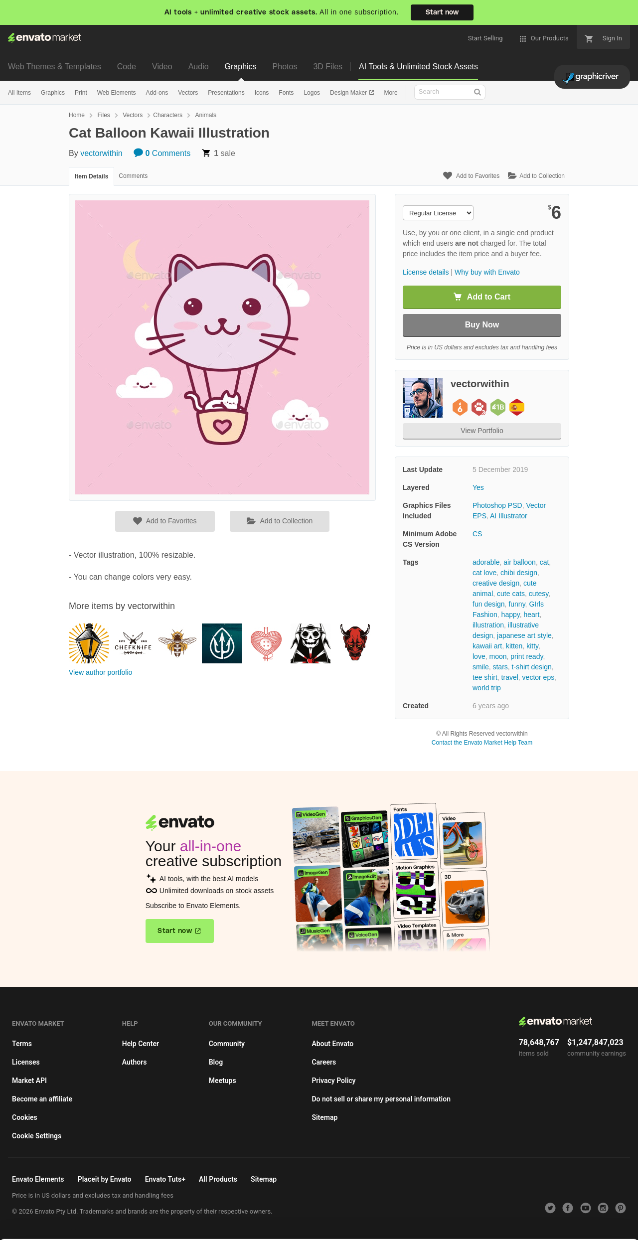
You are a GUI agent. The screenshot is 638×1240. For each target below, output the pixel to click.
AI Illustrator (508, 516)
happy (510, 615)
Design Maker (349, 92)
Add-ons (157, 92)
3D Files (327, 66)
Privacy (239, 1227)
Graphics (241, 66)
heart (531, 615)
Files (103, 115)
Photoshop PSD (497, 505)
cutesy (538, 594)
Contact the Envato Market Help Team (482, 742)
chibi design (518, 573)
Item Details (91, 176)
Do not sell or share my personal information (381, 1099)
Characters (167, 115)
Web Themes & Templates (54, 66)
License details (426, 272)
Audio (198, 66)
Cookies (24, 1117)
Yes (478, 487)
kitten (514, 646)
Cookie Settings (36, 1136)
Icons (262, 92)
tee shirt (485, 677)
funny (516, 604)
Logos (312, 92)
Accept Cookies (409, 1218)
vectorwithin (101, 153)
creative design (496, 583)
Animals (205, 115)
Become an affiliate (42, 1099)
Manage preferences (555, 1218)
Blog (216, 1062)
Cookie (194, 1227)
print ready (526, 656)
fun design (489, 604)
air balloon (519, 562)
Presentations (226, 92)
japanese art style (524, 635)
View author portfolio (100, 672)
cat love (484, 573)
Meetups (222, 1081)
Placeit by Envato (105, 1179)
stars (499, 667)
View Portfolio (482, 431)
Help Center (140, 1044)
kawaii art (487, 646)
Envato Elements (38, 1179)
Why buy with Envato (487, 272)
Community (227, 1044)
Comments (162, 153)
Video (162, 66)
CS (477, 534)
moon (497, 656)
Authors (134, 1062)
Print (81, 92)
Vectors (188, 92)
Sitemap (324, 1117)
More (390, 92)
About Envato (332, 1044)
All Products (218, 1179)
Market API (29, 1081)
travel (509, 677)
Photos (285, 66)
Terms (22, 1044)
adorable (486, 562)
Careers (324, 1062)
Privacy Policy (333, 1081)
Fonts (286, 92)
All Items (19, 92)
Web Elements (116, 92)
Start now (442, 12)
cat (544, 562)
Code (126, 66)
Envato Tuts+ (165, 1179)
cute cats (511, 594)
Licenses (26, 1062)
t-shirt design (532, 667)
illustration (488, 625)
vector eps (538, 677)
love (479, 656)
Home (77, 115)
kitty (532, 646)
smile (481, 667)
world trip (487, 688)
